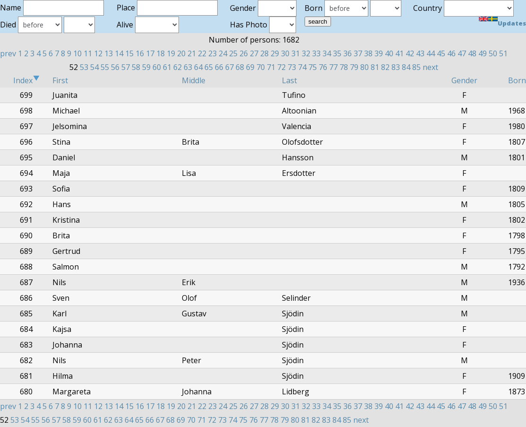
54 (94, 67)
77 (333, 67)
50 (493, 53)
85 (416, 67)
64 (198, 67)
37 (358, 53)
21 (191, 53)
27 (254, 53)
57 (125, 67)
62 (177, 67)
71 (271, 67)
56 (115, 67)
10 (77, 53)
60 (157, 67)
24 (223, 53)
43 (420, 53)
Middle (193, 80)
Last (289, 80)
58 (136, 67)
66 (219, 67)
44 (430, 53)
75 (312, 67)
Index (26, 80)
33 (316, 53)
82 (385, 67)
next (430, 67)
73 (292, 67)
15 (129, 53)
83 (395, 67)
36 (347, 53)
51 (503, 53)
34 (326, 53)
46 (451, 53)
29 (275, 53)
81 (375, 67)
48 (472, 53)
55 (105, 67)
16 (140, 53)
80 (364, 67)
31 (295, 53)
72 (281, 67)
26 (243, 53)
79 (354, 67)
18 (160, 53)
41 (399, 53)
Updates (512, 23)
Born (517, 80)
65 (208, 67)
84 (406, 67)
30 (285, 53)
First (60, 80)
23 (212, 53)
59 (146, 67)
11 (88, 53)
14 (119, 53)
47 (462, 53)
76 (323, 67)
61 (167, 67)
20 (181, 53)
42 (410, 53)
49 (482, 53)
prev (8, 53)
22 (202, 53)
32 (306, 53)
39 (378, 53)
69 (250, 67)
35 (337, 53)
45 (441, 53)
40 (389, 53)
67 (229, 67)
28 (264, 53)
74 (302, 67)
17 (150, 53)
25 (233, 53)
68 (240, 67)
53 (84, 67)
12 (98, 53)
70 (260, 67)
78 (343, 67)
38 (368, 53)
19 (171, 53)
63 (188, 67)
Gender (464, 80)
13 (108, 53)
